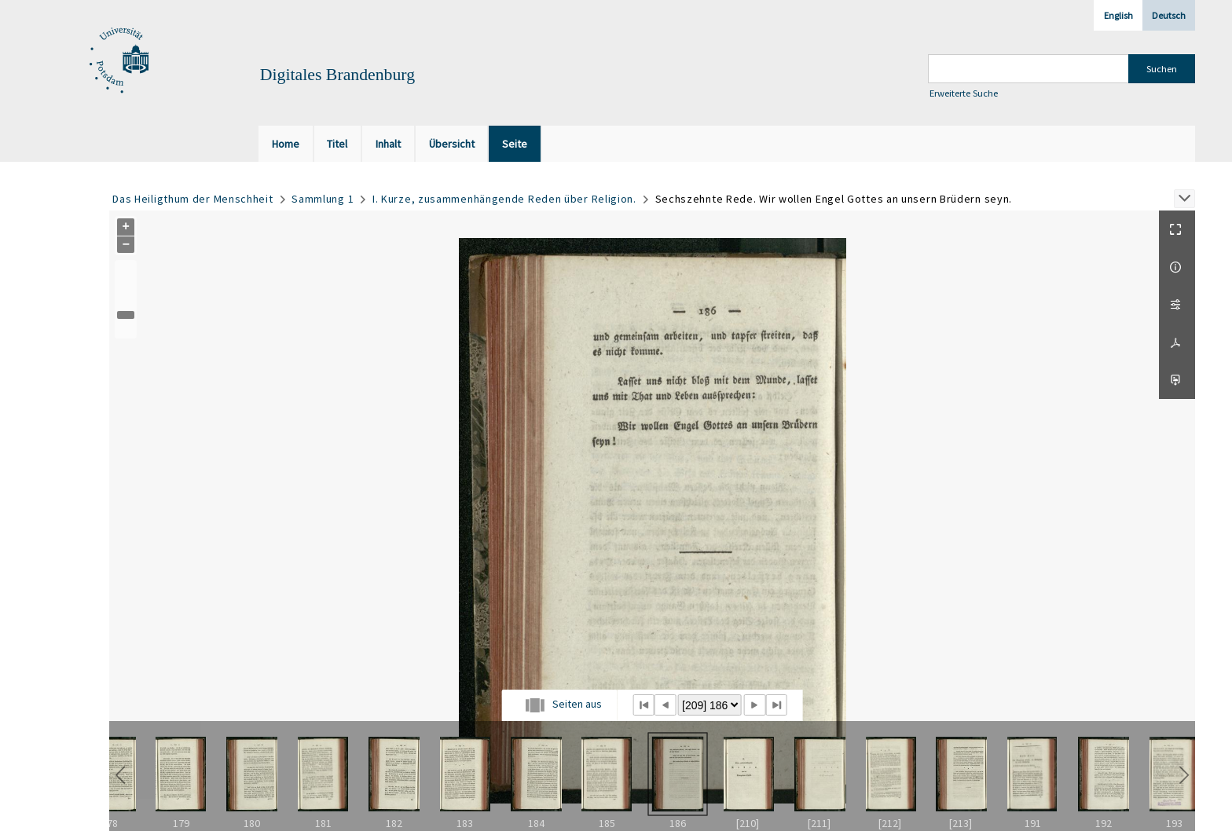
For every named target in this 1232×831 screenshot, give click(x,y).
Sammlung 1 (323, 199)
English (1118, 15)
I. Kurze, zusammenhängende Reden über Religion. (504, 199)
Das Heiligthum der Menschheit (192, 199)
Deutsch (1169, 15)
